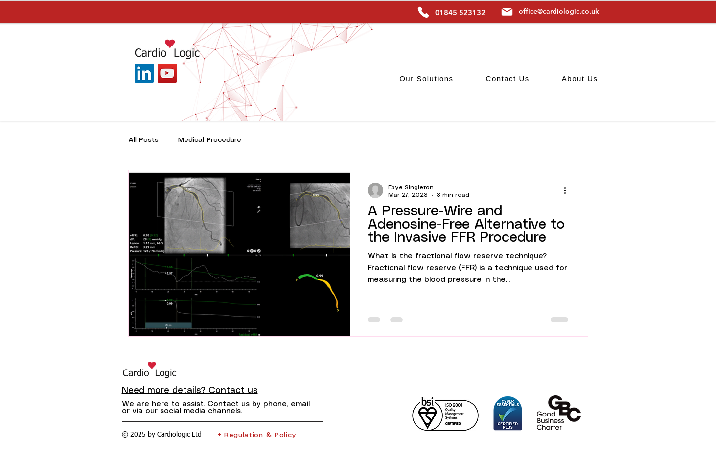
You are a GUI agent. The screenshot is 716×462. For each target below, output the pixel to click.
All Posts (143, 140)
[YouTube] (167, 73)
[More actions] (569, 190)
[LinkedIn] (144, 73)
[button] (426, 78)
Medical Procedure (209, 140)
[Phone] (424, 12)
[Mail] (507, 11)
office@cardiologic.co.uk (559, 11)
